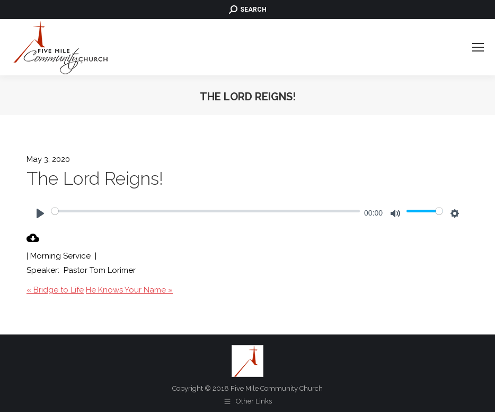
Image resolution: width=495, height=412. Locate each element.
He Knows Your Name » (129, 290)
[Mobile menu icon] (478, 47)
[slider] (205, 211)
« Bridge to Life (55, 290)
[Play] (40, 213)
